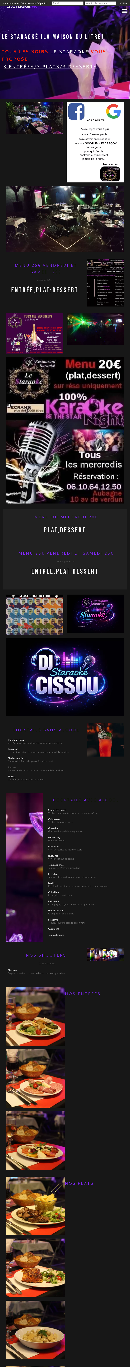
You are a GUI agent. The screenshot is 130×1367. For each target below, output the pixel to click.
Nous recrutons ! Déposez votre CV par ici (25, 3)
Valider (123, 3)
